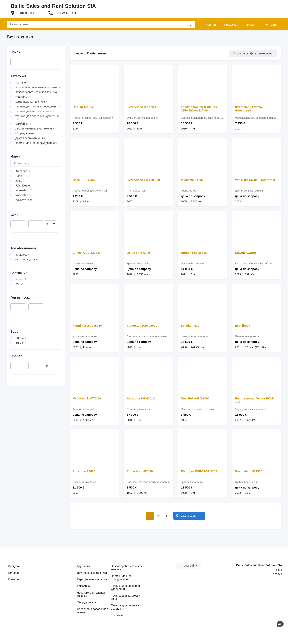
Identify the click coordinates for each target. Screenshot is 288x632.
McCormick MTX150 (87, 398)
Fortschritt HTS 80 (140, 471)
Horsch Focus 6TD (194, 252)
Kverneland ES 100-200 (143, 180)
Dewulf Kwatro (245, 252)
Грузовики (83, 566)
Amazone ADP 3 (84, 471)
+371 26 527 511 (65, 12)
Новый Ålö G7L (84, 107)
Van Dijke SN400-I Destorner (255, 180)
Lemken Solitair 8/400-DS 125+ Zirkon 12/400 (199, 108)
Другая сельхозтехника (92, 572)
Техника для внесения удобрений (125, 587)
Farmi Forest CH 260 (87, 325)
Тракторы (117, 615)
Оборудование (86, 602)
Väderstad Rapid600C (142, 325)
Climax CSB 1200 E (86, 252)
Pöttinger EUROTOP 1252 (199, 471)
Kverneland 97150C (249, 471)
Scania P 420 (190, 325)
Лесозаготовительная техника (91, 594)
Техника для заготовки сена (125, 597)
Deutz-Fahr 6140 (138, 252)
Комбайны (83, 586)
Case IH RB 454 (84, 180)
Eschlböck (242, 325)
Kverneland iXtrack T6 (142, 107)
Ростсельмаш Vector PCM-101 (254, 400)
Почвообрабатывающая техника (126, 568)
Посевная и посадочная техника (92, 610)
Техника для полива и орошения (125, 607)
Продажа (14, 566)
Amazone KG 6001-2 (141, 398)
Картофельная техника (92, 579)
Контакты (14, 579)
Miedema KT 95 (192, 180)
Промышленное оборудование (121, 577)
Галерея (13, 572)
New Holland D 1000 (195, 398)
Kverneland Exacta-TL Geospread (250, 108)
